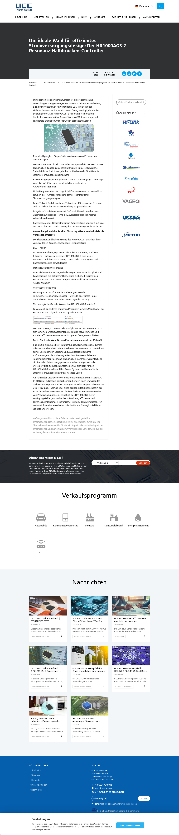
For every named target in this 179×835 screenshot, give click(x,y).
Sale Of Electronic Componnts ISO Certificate (115, 811)
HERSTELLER (41, 17)
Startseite (33, 83)
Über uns (35, 775)
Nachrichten (49, 83)
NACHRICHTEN (151, 17)
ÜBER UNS (21, 17)
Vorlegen (143, 463)
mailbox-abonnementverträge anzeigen (118, 804)
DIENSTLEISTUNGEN (124, 17)
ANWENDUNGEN (65, 17)
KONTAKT (100, 17)
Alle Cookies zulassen (130, 825)
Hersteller (36, 780)
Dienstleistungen (39, 785)
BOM (84, 17)
